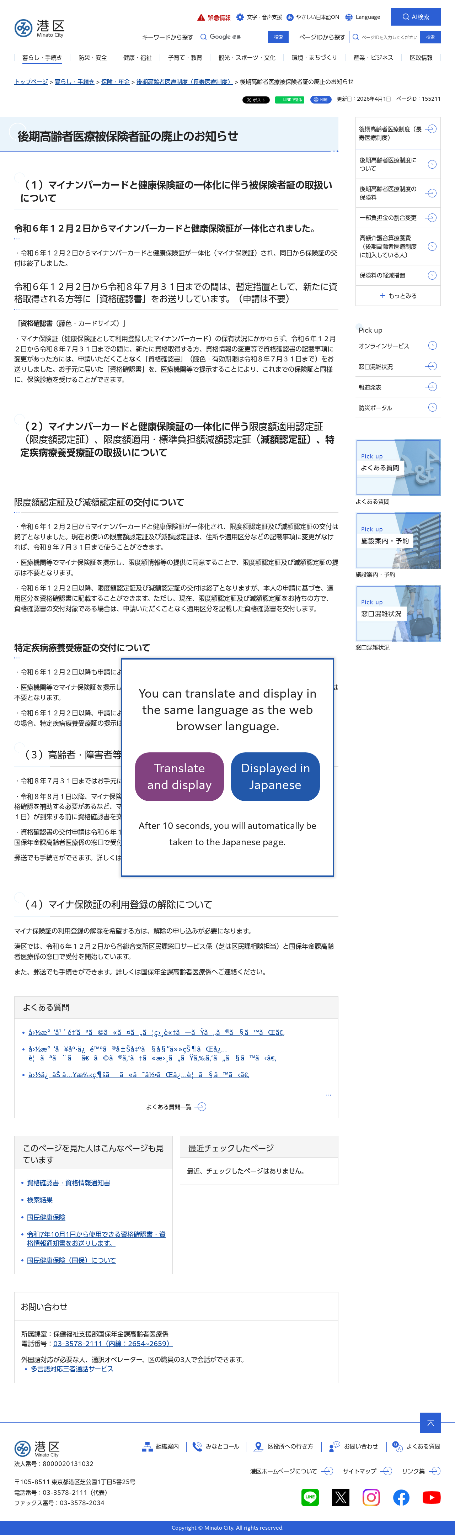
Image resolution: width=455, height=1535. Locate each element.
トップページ (31, 82)
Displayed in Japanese (275, 776)
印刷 (323, 99)
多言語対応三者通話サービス (72, 1369)
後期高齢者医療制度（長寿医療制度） (184, 82)
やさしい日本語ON (317, 17)
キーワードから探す (203, 36)
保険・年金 (115, 82)
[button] (214, 17)
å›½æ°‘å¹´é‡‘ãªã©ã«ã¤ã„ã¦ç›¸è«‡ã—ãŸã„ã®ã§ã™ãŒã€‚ (156, 1032)
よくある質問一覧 (169, 1107)
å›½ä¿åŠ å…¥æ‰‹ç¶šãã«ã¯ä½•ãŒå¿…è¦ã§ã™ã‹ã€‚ (139, 1074)
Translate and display (179, 776)
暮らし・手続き (75, 82)
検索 (430, 37)
